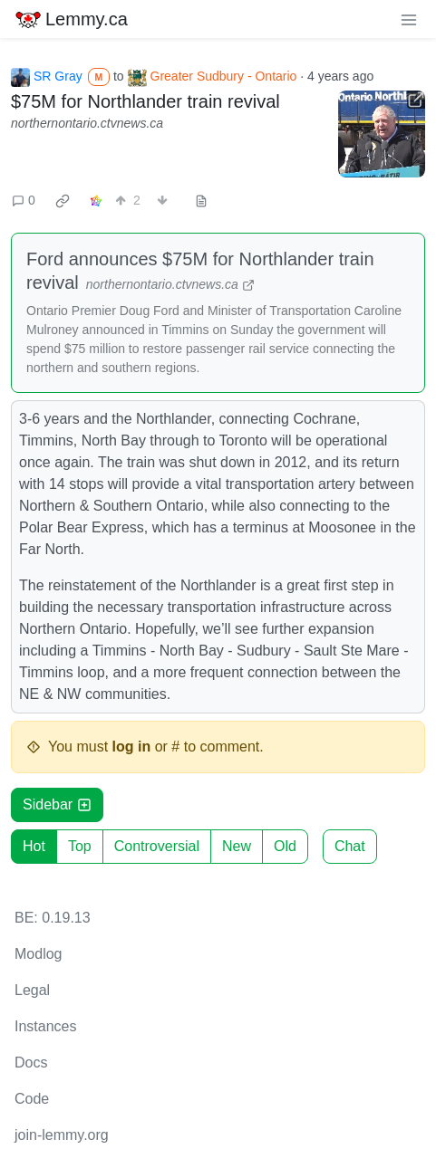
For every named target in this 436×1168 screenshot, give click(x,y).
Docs (31, 1062)
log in (131, 746)
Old (285, 846)
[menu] (408, 19)
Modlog (38, 954)
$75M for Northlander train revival (145, 101)
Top (80, 846)
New (236, 846)
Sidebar (57, 804)
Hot (34, 846)
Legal (32, 990)
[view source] (201, 200)
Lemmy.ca (71, 19)
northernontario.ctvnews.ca (87, 123)
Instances (45, 1026)
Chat (349, 846)
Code (32, 1098)
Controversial (156, 846)
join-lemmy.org (62, 1135)
